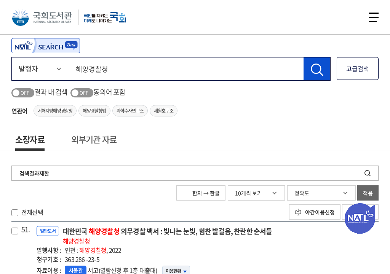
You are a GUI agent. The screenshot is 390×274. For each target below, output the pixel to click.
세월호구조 (163, 110)
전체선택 (32, 212)
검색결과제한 (34, 173)
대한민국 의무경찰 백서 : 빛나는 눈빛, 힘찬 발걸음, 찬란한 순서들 (167, 235)
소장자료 (30, 139)
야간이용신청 (315, 212)
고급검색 (357, 68)
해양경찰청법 (94, 110)
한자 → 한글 (201, 193)
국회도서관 (41, 17)
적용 (368, 193)
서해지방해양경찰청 (55, 110)
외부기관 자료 (94, 139)
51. (25, 229)
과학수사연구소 (130, 110)
